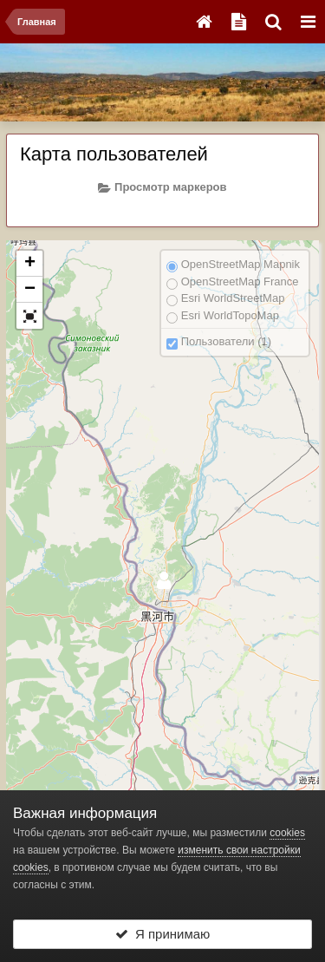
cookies (287, 833)
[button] (29, 316)
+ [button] (30, 264)
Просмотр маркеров (162, 187)
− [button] (30, 290)
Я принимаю (163, 933)
